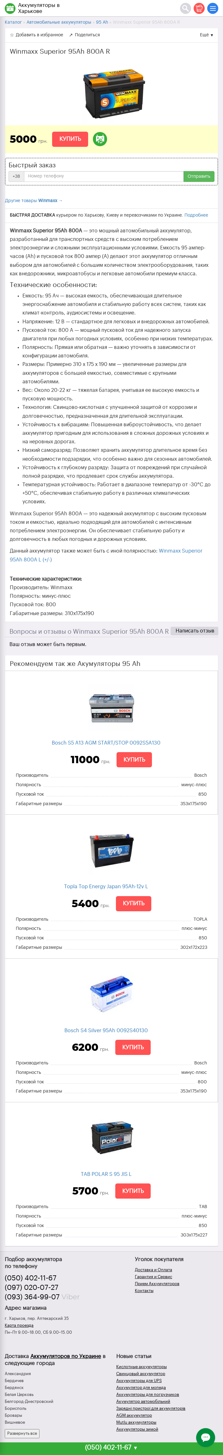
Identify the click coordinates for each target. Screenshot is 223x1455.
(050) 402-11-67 (31, 1278)
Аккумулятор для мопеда (141, 1388)
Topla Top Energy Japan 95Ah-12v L (106, 886)
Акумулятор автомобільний (143, 1401)
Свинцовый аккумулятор (140, 1374)
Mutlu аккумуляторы (136, 1422)
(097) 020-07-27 (31, 1287)
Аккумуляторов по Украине (65, 1356)
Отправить (199, 176)
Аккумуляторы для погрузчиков (147, 1394)
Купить (70, 139)
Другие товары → (34, 201)
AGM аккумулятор (134, 1415)
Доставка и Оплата (153, 1270)
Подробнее (196, 215)
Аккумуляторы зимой (137, 1429)
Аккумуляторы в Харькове (39, 8)
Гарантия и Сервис (153, 1277)
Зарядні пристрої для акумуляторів (150, 1408)
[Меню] (212, 8)
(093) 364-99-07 (32, 1297)
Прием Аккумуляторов (157, 1284)
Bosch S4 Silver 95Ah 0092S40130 (106, 1030)
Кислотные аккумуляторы (141, 1367)
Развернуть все (22, 1433)
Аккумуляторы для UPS (139, 1381)
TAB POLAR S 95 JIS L (106, 1174)
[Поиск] (185, 8)
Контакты (144, 1291)
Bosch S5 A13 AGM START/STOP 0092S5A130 (106, 742)
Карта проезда (19, 1325)
